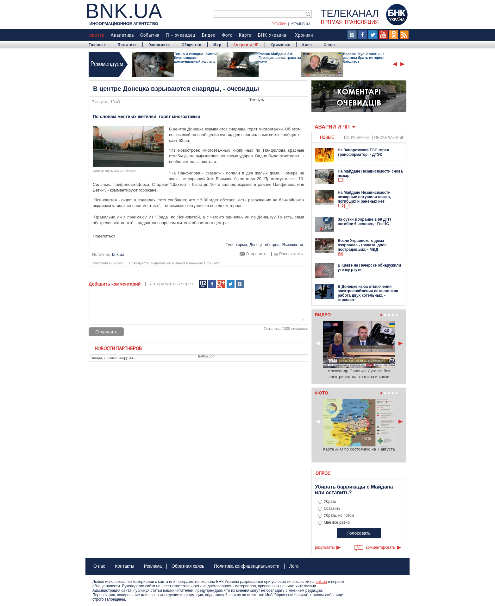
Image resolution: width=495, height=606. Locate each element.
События (150, 35)
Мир (217, 44)
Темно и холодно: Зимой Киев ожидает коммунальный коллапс (195, 57)
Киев (307, 44)
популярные (357, 137)
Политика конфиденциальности (246, 566)
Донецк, (257, 245)
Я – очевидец (181, 35)
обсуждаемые (389, 137)
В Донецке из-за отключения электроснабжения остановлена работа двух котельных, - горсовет (368, 293)
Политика (127, 44)
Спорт (330, 44)
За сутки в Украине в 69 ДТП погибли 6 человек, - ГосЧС (364, 221)
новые (327, 137)
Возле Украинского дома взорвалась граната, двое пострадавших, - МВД (362, 245)
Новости (95, 35)
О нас (99, 566)
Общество (192, 44)
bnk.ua (321, 581)
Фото (227, 35)
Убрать (330, 501)
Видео (209, 35)
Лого (294, 566)
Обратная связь (188, 566)
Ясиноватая (292, 245)
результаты (325, 547)
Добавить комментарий (115, 284)
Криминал (281, 44)
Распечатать (291, 254)
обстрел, (272, 245)
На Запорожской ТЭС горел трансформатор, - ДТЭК (363, 152)
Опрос (323, 473)
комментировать (380, 547)
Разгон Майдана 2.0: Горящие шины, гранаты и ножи (281, 57)
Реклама (153, 566)
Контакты (124, 566)
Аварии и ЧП (246, 44)
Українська (300, 23)
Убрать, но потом (339, 515)
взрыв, (242, 245)
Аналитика (122, 35)
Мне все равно (337, 522)
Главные (97, 44)
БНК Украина (272, 35)
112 (203, 284)
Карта (245, 35)
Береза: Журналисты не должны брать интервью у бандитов (366, 57)
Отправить (256, 254)
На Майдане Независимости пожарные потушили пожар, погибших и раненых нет (364, 197)
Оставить (332, 508)
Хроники (304, 35)
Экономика (159, 44)
